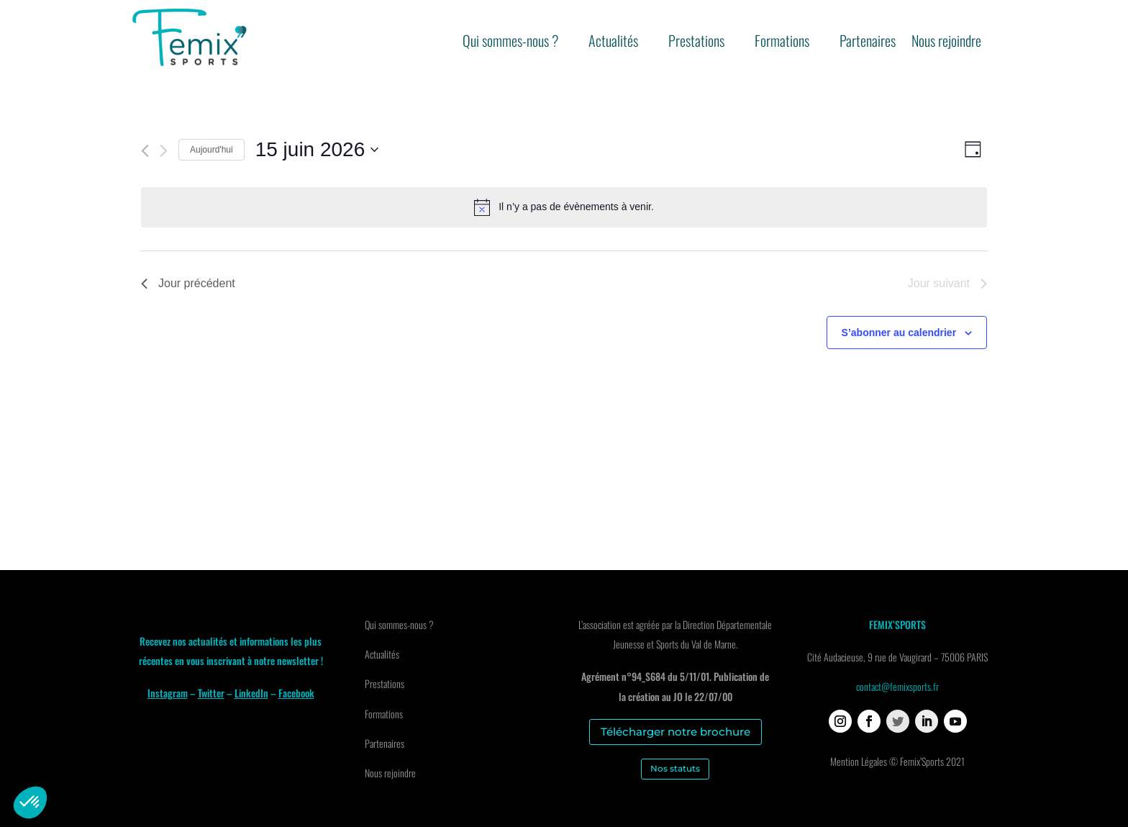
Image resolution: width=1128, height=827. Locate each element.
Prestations (696, 43)
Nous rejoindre (946, 43)
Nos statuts (675, 768)
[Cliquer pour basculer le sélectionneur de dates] (317, 149)
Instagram (167, 692)
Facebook (296, 692)
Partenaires (868, 43)
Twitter (211, 692)
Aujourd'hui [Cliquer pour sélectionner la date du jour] (211, 150)
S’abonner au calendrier (899, 332)
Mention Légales (858, 761)
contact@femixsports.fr (897, 686)
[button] (30, 802)
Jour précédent (188, 283)
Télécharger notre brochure (675, 731)
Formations (782, 43)
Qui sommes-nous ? (510, 43)
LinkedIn (251, 692)
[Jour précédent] (145, 151)
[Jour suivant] (164, 151)
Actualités (613, 43)
